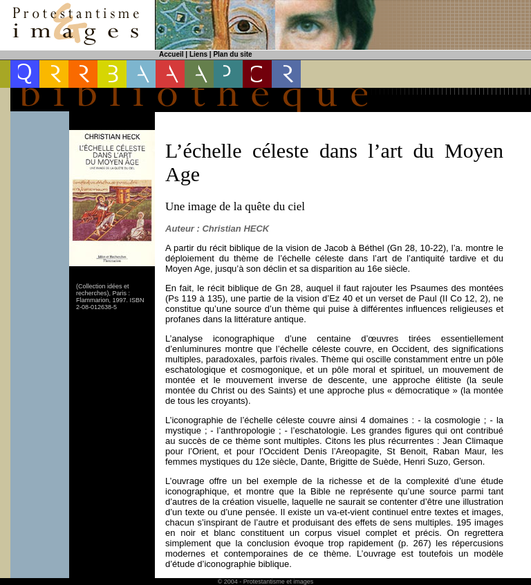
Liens (198, 54)
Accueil (171, 54)
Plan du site (232, 54)
